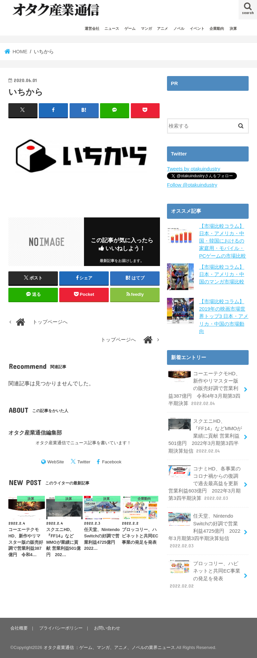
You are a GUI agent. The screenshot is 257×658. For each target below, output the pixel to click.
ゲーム (130, 28)
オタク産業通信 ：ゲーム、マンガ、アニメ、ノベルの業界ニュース (109, 647)
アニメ (162, 28)
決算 (233, 28)
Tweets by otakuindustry (193, 169)
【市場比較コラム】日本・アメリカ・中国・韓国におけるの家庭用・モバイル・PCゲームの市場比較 (222, 241)
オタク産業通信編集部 (35, 433)
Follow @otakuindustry (192, 185)
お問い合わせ (107, 628)
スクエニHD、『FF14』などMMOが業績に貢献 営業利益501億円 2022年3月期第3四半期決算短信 (205, 435)
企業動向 (216, 28)
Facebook (111, 461)
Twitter (83, 461)
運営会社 (92, 28)
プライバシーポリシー (61, 628)
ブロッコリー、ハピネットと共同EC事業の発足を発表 (204, 574)
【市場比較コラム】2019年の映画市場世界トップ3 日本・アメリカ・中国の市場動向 (223, 316)
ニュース (111, 28)
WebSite (56, 461)
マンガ (146, 28)
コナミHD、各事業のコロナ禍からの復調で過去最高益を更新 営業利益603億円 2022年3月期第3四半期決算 (204, 483)
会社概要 (19, 628)
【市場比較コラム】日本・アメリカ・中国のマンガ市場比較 (221, 274)
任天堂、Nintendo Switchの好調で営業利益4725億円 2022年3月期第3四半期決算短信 (204, 530)
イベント (197, 28)
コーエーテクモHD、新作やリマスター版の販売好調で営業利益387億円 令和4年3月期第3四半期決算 (204, 388)
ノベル (178, 28)
